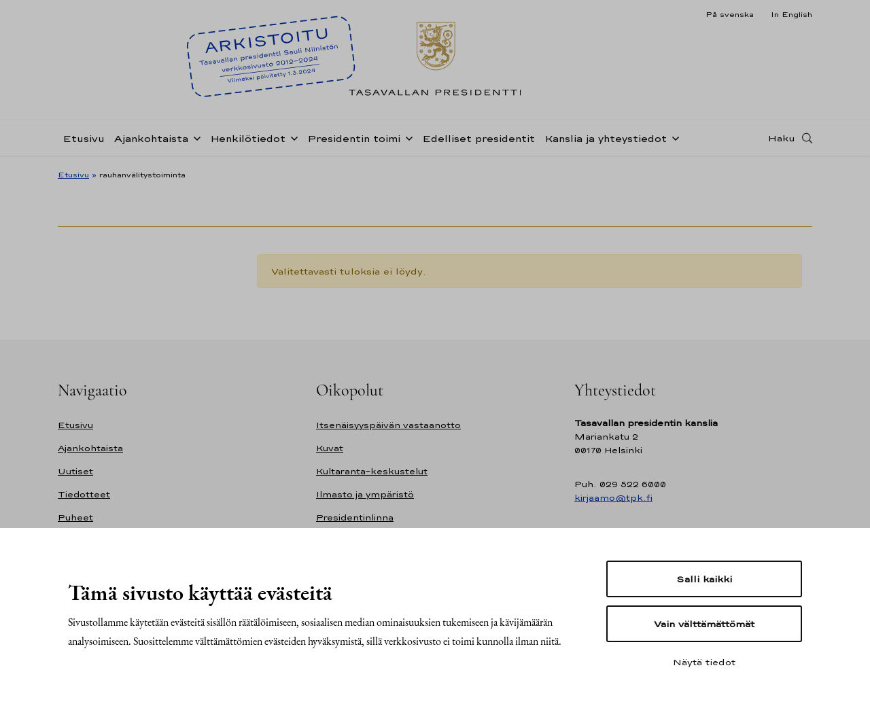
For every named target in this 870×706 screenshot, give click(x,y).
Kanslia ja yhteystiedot (605, 138)
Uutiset (75, 471)
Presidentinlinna (355, 517)
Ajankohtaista (151, 138)
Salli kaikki (704, 579)
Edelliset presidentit (478, 138)
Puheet (75, 517)
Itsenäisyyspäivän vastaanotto (388, 425)
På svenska (730, 14)
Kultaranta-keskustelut (372, 471)
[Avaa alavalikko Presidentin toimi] (406, 137)
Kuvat (329, 448)
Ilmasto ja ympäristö (365, 494)
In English (791, 14)
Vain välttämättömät (704, 624)
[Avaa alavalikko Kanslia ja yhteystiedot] (673, 137)
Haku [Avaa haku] (781, 138)
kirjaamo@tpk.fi (613, 498)
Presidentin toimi (353, 138)
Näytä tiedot (704, 662)
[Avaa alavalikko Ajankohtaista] (194, 137)
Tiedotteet (84, 494)
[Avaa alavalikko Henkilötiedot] (291, 137)
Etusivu (84, 138)
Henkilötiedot (247, 138)
